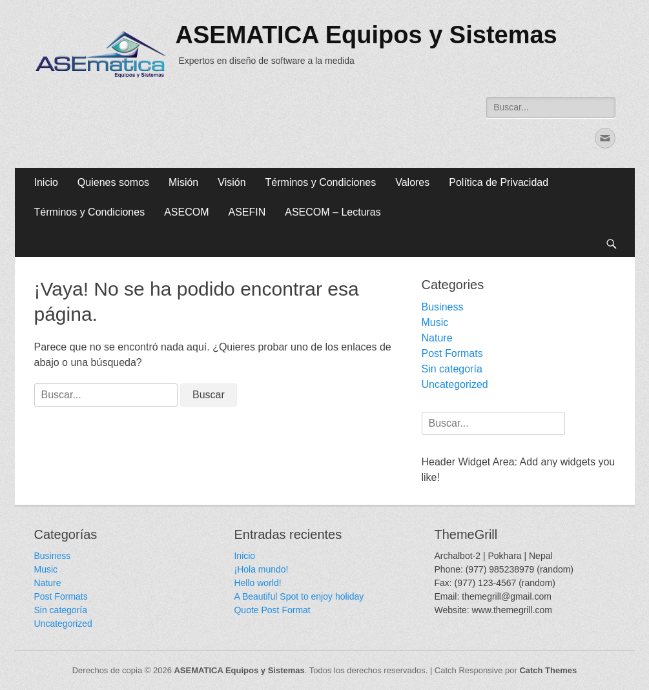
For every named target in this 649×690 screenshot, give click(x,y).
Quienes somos (113, 182)
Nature (437, 337)
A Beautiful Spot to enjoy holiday (299, 596)
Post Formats (452, 353)
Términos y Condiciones (320, 182)
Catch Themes (548, 670)
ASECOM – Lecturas (333, 212)
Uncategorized (455, 384)
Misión (183, 182)
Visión (231, 182)
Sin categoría (452, 368)
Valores (412, 182)
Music (435, 322)
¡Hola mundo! (261, 569)
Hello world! (257, 583)
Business (443, 306)
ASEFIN (246, 212)
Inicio (46, 182)
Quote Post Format (272, 610)
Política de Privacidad (498, 182)
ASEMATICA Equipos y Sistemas (366, 34)
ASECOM (186, 212)
